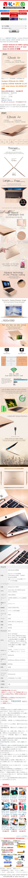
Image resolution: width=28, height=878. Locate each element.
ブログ (3, 872)
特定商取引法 (5, 870)
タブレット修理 (19, 870)
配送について (16, 868)
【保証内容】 (16, 701)
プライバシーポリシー (22, 872)
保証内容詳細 (5, 741)
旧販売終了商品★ (11, 38)
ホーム (2, 38)
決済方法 (9, 868)
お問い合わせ (10, 872)
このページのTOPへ (22, 836)
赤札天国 (2, 868)
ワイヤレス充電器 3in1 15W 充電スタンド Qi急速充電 (14, 829)
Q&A (12, 870)
